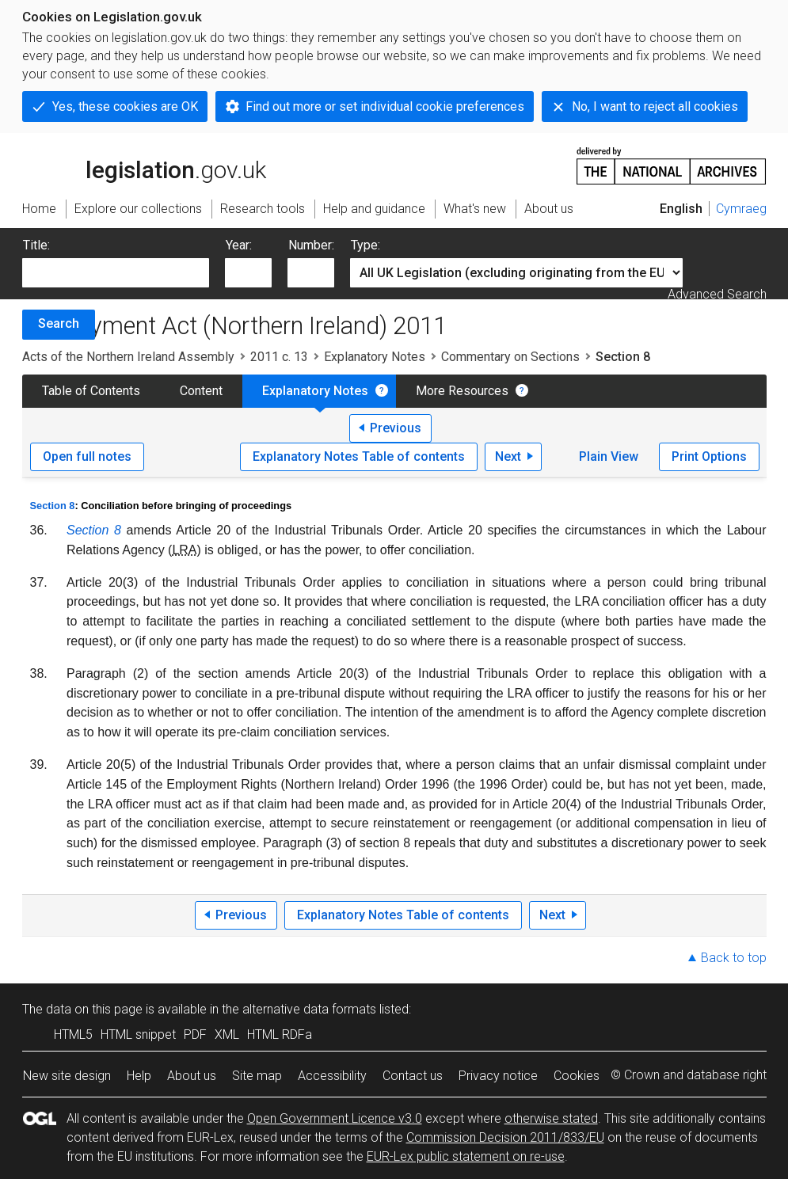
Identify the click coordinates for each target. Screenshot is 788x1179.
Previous (395, 427)
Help (139, 1075)
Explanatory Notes (374, 356)
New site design (67, 1075)
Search (58, 323)
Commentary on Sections (510, 356)
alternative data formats (309, 1009)
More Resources (462, 390)
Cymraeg (741, 208)
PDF (195, 1034)
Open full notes (87, 456)
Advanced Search (717, 294)
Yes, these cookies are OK (125, 106)
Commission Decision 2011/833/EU (505, 1137)
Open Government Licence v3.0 (334, 1118)
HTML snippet (138, 1034)
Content (201, 390)
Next (508, 456)
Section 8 (52, 506)
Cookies (577, 1075)
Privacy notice (498, 1075)
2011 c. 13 (279, 356)
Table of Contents (91, 390)
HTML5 (73, 1034)
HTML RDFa (279, 1034)
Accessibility (332, 1075)
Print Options (709, 456)
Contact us (413, 1075)
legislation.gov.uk (144, 164)
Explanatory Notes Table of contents (359, 456)
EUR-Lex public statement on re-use (466, 1156)
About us (191, 1075)
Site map (257, 1075)
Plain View (608, 456)
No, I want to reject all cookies (655, 106)
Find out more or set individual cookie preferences (385, 106)
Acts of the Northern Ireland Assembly (128, 356)
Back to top (734, 957)
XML (227, 1034)
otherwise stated (551, 1118)
